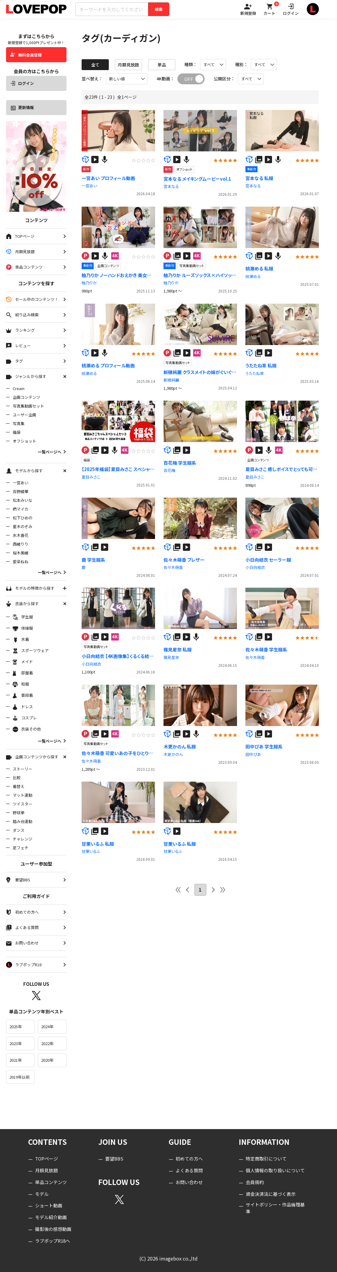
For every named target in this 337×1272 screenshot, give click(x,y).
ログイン (22, 83)
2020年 (47, 1060)
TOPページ (46, 1158)
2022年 (47, 1043)
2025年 (15, 1026)
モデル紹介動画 (51, 1217)
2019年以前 (19, 1077)
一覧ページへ (52, 452)
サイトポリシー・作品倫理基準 (275, 1208)
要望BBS (114, 1158)
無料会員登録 (26, 55)
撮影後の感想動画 (53, 1229)
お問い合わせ (189, 1182)
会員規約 (255, 1182)
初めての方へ (189, 1158)
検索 (159, 9)
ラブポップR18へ (52, 1241)
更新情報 (22, 107)
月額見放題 (128, 65)
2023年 (15, 1043)
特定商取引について (266, 1158)
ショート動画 (48, 1205)
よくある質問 (189, 1170)
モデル (42, 1194)
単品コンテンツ (51, 1182)
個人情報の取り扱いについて (275, 1170)
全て (95, 65)
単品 (161, 65)
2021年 (15, 1060)
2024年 (47, 1026)
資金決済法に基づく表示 (271, 1194)
